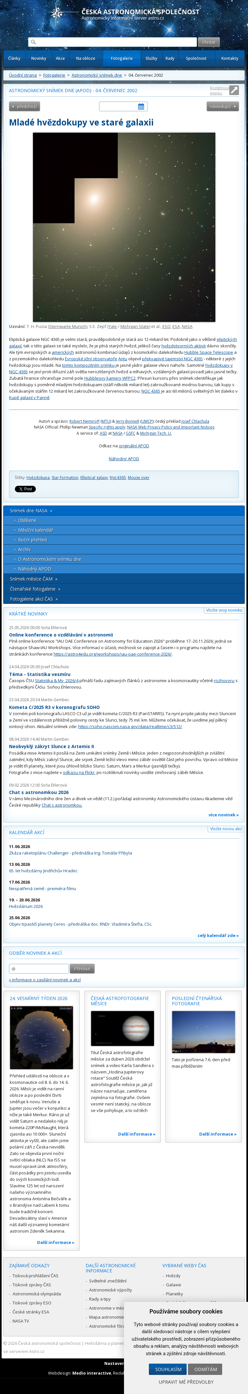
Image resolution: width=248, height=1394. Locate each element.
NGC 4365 (150, 391)
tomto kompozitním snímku (88, 365)
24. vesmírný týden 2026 (38, 998)
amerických (63, 352)
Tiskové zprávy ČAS (32, 1285)
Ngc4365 (118, 477)
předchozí (27, 106)
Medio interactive (91, 1373)
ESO (166, 326)
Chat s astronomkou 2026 (38, 792)
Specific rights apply (107, 427)
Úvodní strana (23, 75)
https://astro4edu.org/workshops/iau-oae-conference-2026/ (113, 654)
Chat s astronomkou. (62, 805)
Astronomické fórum (109, 1326)
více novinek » (224, 815)
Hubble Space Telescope (208, 352)
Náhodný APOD (124, 459)
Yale (112, 326)
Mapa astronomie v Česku (114, 1317)
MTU (106, 421)
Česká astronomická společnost (49, 1343)
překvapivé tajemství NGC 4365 (172, 359)
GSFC (130, 433)
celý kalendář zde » (218, 935)
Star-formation (65, 477)
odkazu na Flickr (79, 772)
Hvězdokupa (38, 477)
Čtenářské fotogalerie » (35, 589)
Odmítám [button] (205, 1369)
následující (220, 106)
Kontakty (230, 58)
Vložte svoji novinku (224, 610)
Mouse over (139, 477)
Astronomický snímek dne (97, 75)
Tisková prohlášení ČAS (35, 1276)
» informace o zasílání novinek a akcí (45, 980)
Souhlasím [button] (168, 1369)
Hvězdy (173, 1276)
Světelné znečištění (108, 1281)
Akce (60, 58)
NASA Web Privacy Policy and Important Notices (170, 427)
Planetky (174, 1294)
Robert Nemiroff (84, 421)
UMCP (146, 421)
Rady (170, 58)
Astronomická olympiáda (37, 1294)
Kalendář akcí (26, 832)
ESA (176, 326)
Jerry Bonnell (127, 421)
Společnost (196, 58)
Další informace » (56, 1242)
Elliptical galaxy (94, 477)
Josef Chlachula (195, 421)
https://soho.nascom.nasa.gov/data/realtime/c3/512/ (130, 726)
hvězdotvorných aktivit (183, 346)
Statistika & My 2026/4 (56, 680)
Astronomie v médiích (110, 1308)
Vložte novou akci (226, 829)
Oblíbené (27, 520)
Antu (122, 359)
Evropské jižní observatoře (91, 359)
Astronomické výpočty (110, 1290)
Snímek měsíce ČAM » (33, 579)
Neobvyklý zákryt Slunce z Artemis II (51, 746)
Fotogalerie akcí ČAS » (34, 599)
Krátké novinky (28, 614)
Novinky (38, 58)
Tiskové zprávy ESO (32, 1303)
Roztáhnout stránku (220, 90)
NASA (187, 326)
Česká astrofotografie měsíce (120, 1001)
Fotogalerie (122, 58)
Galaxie (173, 1285)
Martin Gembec (55, 699)
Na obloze (85, 58)
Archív (24, 549)
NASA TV (21, 1321)
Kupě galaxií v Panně (29, 397)
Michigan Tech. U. (156, 433)
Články (14, 58)
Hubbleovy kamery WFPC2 (110, 378)
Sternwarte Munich (67, 326)
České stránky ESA (31, 1312)
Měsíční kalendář (35, 530)
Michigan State (134, 326)
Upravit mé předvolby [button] (186, 1382)
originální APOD (134, 446)
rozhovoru (224, 680)
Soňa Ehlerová (54, 627)
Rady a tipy (100, 1299)
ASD (103, 433)
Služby (151, 58)
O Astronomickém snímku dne (49, 559)
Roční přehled (32, 540)
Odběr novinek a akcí (35, 953)
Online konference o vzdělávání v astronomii (61, 635)
